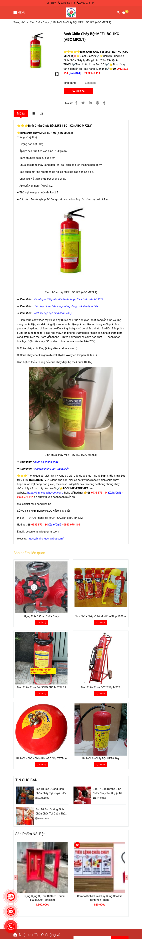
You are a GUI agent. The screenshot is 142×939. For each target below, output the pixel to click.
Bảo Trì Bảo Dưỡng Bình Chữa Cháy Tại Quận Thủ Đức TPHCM (50, 812)
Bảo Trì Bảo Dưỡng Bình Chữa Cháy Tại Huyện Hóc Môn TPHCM (51, 791)
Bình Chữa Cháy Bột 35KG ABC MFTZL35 (41, 687)
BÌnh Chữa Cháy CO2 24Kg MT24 (100, 687)
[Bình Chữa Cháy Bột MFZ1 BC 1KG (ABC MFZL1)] (71, 12)
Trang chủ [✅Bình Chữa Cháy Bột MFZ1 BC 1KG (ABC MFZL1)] (19, 22)
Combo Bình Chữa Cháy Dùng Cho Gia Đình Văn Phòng (99, 898)
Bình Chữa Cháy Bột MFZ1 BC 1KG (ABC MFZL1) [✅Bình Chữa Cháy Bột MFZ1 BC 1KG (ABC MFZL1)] (60, 125)
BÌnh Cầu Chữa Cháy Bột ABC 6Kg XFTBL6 (41, 758)
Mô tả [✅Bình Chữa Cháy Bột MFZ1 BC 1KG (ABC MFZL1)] (21, 113)
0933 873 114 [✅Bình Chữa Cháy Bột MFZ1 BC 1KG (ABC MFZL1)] (67, 2)
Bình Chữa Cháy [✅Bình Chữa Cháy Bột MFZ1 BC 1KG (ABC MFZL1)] (39, 22)
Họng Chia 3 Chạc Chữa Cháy (41, 616)
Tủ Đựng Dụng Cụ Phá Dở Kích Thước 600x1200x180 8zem (42, 898)
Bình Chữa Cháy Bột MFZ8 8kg (100, 758)
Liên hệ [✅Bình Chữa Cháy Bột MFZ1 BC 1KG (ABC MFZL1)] (78, 91)
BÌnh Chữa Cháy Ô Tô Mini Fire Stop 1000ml (100, 616)
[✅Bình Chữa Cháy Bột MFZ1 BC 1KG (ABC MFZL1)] (125, 12)
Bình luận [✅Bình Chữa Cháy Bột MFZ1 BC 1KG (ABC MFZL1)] (38, 113)
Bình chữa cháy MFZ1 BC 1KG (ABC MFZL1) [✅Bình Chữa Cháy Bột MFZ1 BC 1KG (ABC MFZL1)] (46, 132)
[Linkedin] (90, 103)
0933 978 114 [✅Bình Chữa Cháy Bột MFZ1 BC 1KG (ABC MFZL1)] (85, 2)
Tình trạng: (70, 82)
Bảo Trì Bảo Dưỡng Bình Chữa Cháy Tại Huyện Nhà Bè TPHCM (108, 791)
